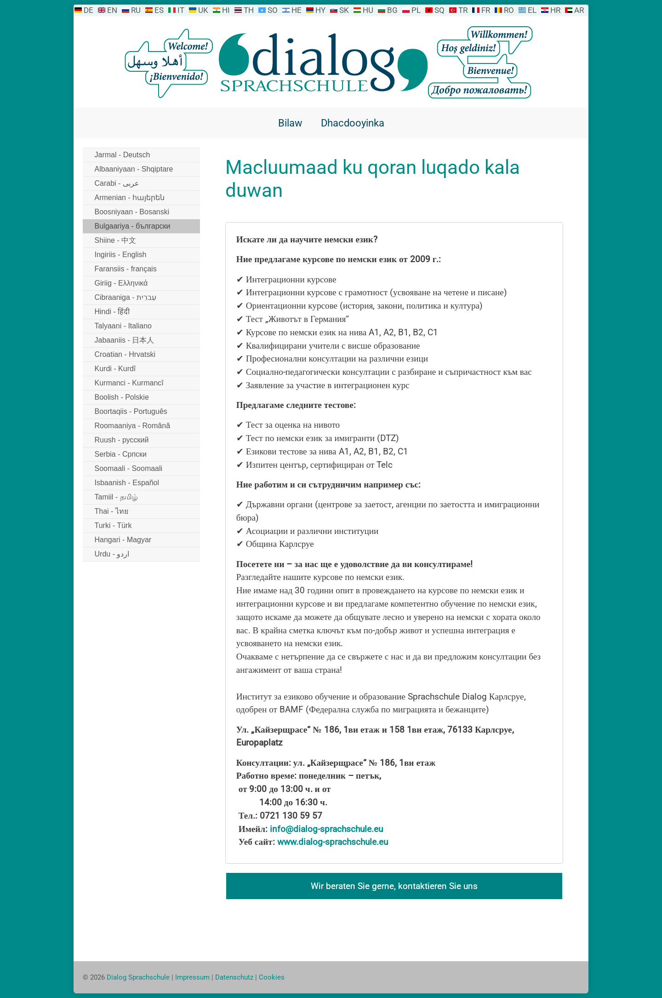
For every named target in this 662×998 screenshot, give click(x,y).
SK (344, 10)
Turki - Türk (113, 525)
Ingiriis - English (121, 254)
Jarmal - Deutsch (122, 155)
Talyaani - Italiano (123, 326)
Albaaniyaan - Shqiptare (134, 169)
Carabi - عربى (117, 183)
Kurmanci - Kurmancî (129, 383)
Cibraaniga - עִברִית (126, 297)
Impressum (192, 977)
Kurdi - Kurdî (115, 369)
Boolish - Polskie (122, 397)
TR (463, 10)
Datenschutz (234, 977)
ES (159, 10)
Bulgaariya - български (133, 226)
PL (416, 10)
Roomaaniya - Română (133, 426)
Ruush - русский (122, 440)
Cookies (272, 977)
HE (296, 10)
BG (392, 10)
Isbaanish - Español (127, 483)
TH (249, 10)
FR (485, 10)
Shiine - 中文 (116, 240)
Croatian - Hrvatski (125, 354)
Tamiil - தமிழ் (116, 497)
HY (320, 10)
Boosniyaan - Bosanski (132, 212)
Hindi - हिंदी (112, 311)
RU (136, 10)
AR (579, 10)
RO (509, 10)
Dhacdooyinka (352, 123)
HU (368, 10)
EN (112, 10)
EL (532, 10)
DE (88, 10)
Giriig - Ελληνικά (121, 283)
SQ (439, 10)
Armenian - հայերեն (130, 197)
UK (203, 10)
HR (555, 10)
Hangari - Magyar (123, 540)
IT (180, 10)
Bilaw (290, 123)
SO (273, 10)
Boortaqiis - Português (131, 411)
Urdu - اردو (112, 554)
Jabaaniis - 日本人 (124, 340)
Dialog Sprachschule (138, 977)
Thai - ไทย (111, 511)
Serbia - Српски (121, 454)
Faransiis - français (126, 269)
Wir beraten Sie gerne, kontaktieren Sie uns (394, 886)
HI (226, 10)
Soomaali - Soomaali (129, 468)
